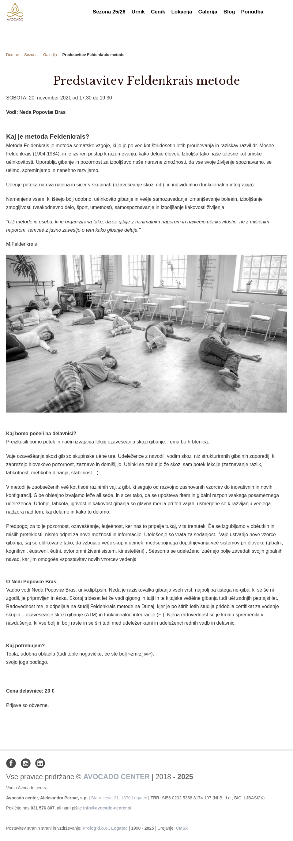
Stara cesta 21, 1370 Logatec (119, 797)
